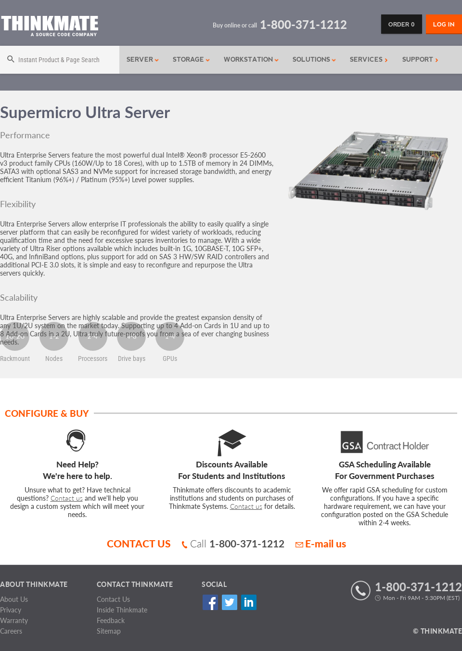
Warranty (14, 620)
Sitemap (109, 631)
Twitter (229, 602)
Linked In (248, 602)
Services (369, 59)
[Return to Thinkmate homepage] (49, 27)
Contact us (67, 498)
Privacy (10, 610)
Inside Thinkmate (122, 610)
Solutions (314, 59)
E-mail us (320, 543)
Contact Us (113, 599)
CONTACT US (139, 543)
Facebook (210, 602)
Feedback (111, 620)
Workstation (251, 59)
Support (420, 59)
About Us (14, 599)
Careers (11, 631)
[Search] (59, 60)
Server (143, 59)
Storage (191, 59)
